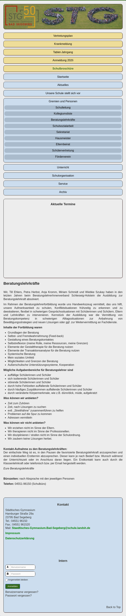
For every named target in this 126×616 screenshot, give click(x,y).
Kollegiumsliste (63, 113)
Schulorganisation (63, 175)
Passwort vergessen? (18, 595)
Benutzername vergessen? (21, 591)
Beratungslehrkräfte (63, 119)
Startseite (63, 76)
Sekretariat (63, 132)
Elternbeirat (63, 144)
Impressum (12, 533)
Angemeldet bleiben (18, 579)
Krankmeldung (63, 43)
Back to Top (113, 607)
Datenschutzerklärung (19, 538)
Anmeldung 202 (62, 60)
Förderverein (63, 156)
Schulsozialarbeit (63, 126)
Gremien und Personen (63, 101)
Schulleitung (63, 107)
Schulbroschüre (63, 68)
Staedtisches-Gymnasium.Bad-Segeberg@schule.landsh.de (51, 527)
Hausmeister (63, 138)
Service (63, 183)
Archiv (63, 192)
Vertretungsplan (63, 35)
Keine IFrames (63, 242)
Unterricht (63, 167)
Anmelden (13, 586)
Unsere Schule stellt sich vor (63, 93)
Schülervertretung (63, 150)
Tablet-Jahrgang (63, 52)
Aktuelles (63, 84)
